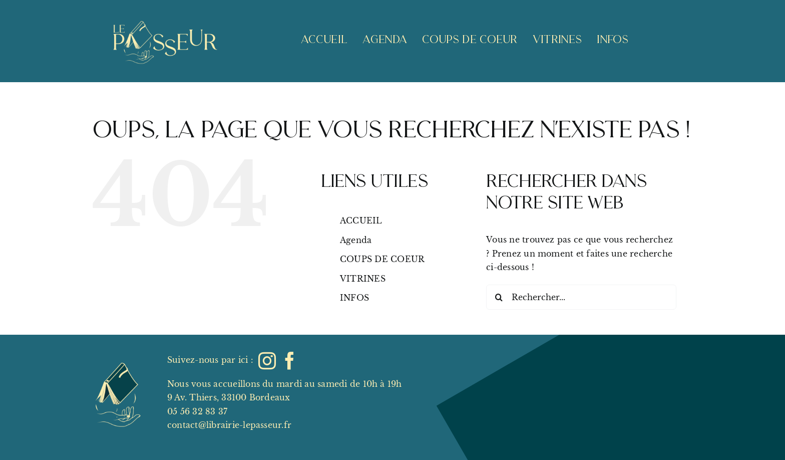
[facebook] (289, 360)
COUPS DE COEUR (382, 259)
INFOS (354, 298)
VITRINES (362, 279)
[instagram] (267, 360)
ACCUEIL (361, 220)
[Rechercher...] (581, 297)
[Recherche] (498, 297)
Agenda (355, 240)
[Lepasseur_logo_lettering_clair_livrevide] (164, 9)
